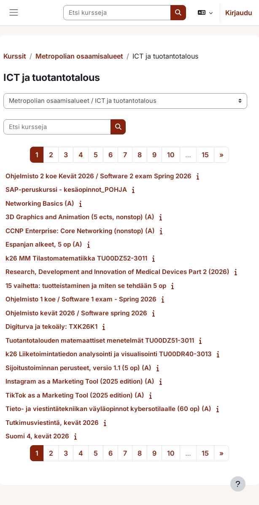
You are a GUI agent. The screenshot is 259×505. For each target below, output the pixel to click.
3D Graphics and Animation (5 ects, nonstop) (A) (79, 217)
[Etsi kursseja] (117, 12)
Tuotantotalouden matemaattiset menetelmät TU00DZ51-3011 (99, 340)
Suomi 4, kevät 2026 (37, 436)
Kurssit (14, 56)
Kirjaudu (238, 12)
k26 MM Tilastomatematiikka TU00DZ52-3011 (76, 258)
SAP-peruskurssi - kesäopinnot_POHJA (66, 189)
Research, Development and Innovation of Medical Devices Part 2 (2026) (117, 272)
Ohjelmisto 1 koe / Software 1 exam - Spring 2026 (80, 299)
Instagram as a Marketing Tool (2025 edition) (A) (79, 381)
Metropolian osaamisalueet (79, 56)
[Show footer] (238, 484)
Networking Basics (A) (39, 203)
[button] (205, 12)
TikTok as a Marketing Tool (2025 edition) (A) (74, 395)
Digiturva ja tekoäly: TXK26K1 (51, 326)
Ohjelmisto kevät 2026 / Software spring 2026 (76, 313)
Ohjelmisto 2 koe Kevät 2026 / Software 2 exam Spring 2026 (98, 176)
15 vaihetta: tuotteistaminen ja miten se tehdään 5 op (85, 286)
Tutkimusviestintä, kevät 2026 (52, 423)
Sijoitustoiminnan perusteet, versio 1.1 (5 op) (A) (78, 368)
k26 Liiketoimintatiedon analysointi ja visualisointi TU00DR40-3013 (108, 354)
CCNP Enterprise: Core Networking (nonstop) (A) (80, 231)
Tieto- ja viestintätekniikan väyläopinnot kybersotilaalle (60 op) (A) (108, 409)
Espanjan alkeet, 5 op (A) (43, 244)
